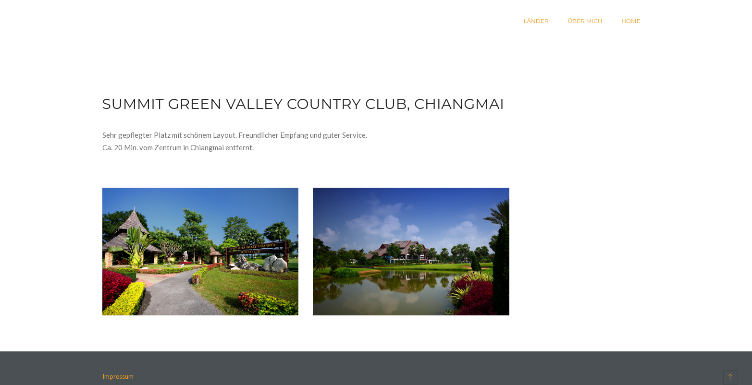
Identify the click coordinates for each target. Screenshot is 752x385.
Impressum (118, 376)
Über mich (584, 20)
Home (630, 20)
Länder (535, 20)
